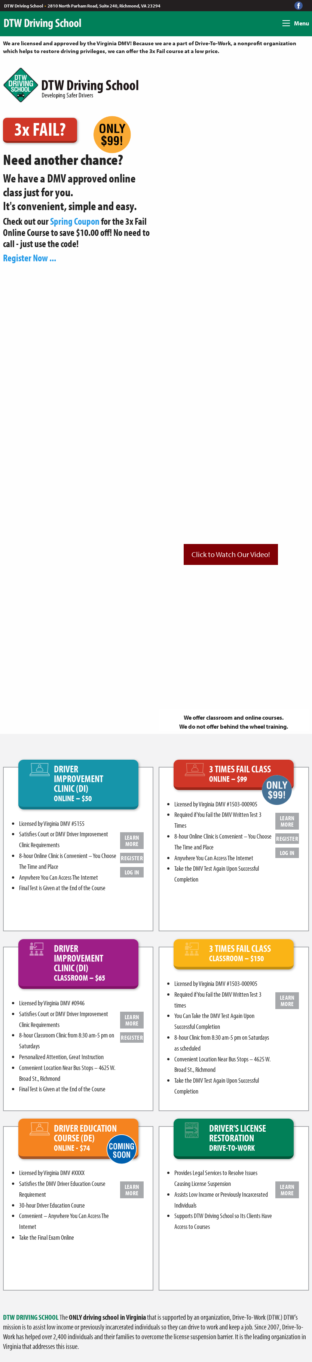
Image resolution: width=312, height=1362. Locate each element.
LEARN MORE (132, 840)
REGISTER (132, 858)
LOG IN (132, 872)
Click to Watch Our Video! (231, 554)
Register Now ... (29, 258)
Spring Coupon (75, 221)
